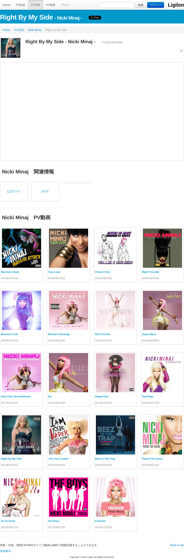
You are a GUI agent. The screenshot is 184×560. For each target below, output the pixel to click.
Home (6, 4)
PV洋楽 (35, 4)
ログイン (155, 4)
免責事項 (5, 551)
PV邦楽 (20, 4)
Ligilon (176, 5)
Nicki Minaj (34, 30)
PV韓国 (50, 4)
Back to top (177, 545)
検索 (140, 4)
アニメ (65, 4)
